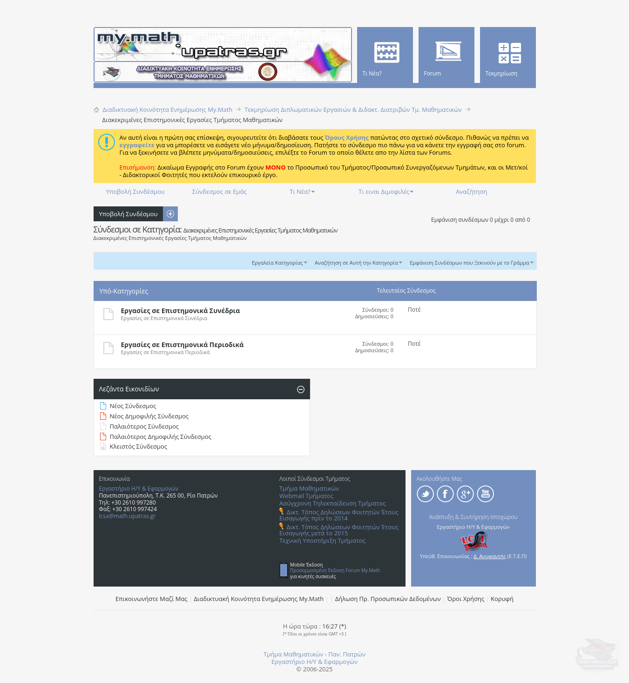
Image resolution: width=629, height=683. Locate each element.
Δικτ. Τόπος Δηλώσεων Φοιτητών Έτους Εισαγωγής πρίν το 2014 (338, 515)
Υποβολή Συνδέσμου (135, 191)
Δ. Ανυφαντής (489, 556)
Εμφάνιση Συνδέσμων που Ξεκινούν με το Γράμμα (469, 262)
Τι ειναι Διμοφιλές (383, 191)
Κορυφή (502, 598)
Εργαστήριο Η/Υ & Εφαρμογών (139, 488)
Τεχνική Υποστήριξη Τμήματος (322, 540)
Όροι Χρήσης (466, 598)
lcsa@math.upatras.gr (127, 516)
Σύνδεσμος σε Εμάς (219, 191)
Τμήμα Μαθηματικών (309, 488)
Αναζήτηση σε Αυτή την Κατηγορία (356, 262)
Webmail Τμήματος (306, 496)
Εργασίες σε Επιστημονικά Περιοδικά (182, 344)
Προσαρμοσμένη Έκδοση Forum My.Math (335, 570)
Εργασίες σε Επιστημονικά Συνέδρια (180, 310)
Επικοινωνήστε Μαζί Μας (151, 598)
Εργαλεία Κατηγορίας (277, 262)
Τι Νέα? (300, 191)
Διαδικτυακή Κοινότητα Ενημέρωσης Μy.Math (259, 598)
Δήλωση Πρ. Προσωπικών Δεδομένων (388, 598)
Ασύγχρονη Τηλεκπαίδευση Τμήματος (332, 503)
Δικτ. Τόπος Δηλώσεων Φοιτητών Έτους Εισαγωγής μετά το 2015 (338, 530)
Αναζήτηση (471, 191)
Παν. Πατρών (346, 654)
